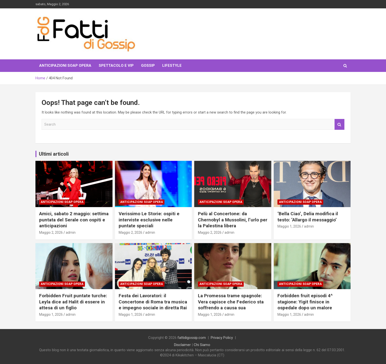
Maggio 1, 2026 (289, 226)
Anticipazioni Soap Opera (65, 65)
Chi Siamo (202, 345)
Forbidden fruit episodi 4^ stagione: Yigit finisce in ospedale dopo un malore (305, 302)
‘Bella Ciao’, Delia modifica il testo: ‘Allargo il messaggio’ (307, 217)
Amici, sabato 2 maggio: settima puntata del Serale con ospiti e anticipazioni (74, 220)
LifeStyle (172, 65)
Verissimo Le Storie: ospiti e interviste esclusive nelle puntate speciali (149, 220)
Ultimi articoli (54, 154)
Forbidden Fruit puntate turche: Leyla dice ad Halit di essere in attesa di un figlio (73, 302)
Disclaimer (182, 345)
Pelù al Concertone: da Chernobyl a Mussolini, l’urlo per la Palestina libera (232, 220)
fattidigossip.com (191, 337)
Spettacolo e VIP (116, 65)
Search (339, 124)
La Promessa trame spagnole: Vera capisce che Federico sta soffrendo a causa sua (231, 302)
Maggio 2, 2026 (51, 232)
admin (71, 232)
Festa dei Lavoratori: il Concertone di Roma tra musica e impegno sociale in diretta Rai (153, 302)
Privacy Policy (222, 337)
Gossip (148, 65)
